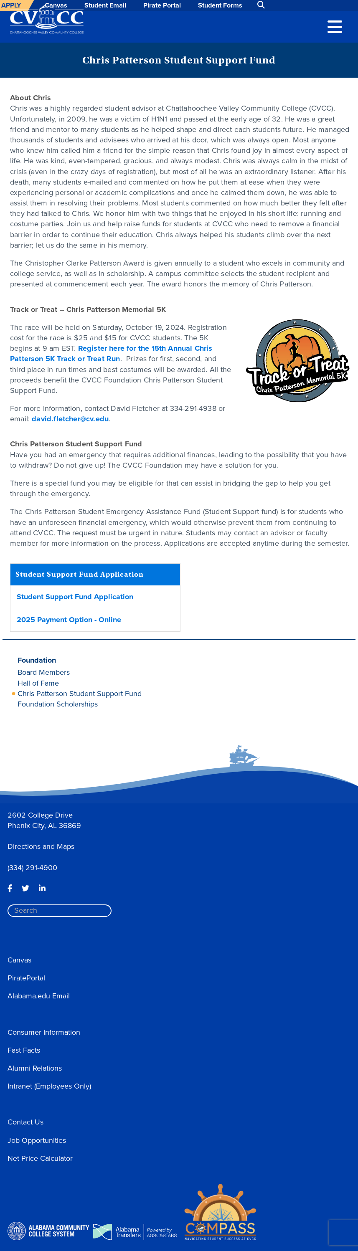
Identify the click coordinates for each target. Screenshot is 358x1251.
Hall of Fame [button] (38, 683)
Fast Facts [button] (24, 1050)
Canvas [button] (19, 960)
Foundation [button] (37, 660)
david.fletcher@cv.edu (70, 418)
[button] (334, 26)
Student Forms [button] (220, 5)
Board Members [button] (44, 672)
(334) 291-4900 (32, 867)
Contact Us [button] (25, 1122)
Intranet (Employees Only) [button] (49, 1086)
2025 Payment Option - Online (69, 619)
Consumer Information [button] (44, 1032)
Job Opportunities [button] (37, 1140)
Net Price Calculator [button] (40, 1158)
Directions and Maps (41, 846)
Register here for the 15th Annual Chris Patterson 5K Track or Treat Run (111, 353)
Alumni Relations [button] (35, 1068)
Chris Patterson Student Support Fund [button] (80, 693)
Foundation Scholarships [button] (58, 704)
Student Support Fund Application (75, 596)
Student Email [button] (105, 5)
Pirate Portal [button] (162, 5)
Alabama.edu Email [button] (39, 995)
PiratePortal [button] (26, 977)
